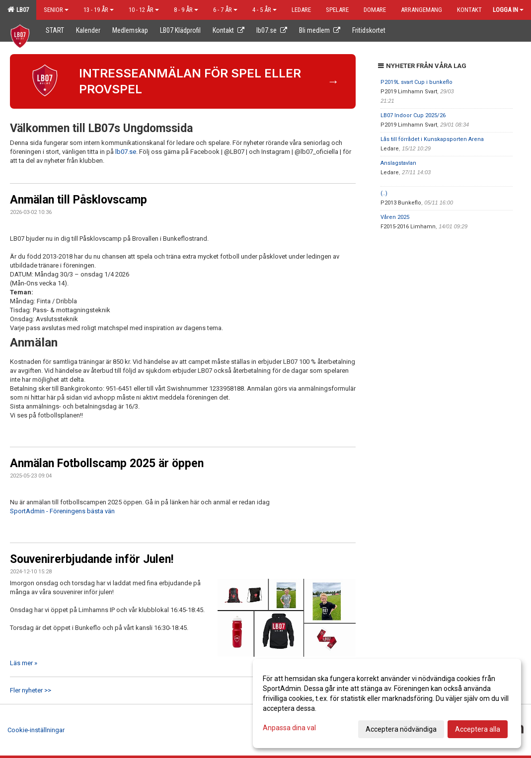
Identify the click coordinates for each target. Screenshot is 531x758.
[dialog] (387, 703)
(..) (383, 193)
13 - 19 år (98, 9)
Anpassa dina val (289, 728)
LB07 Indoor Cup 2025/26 (413, 115)
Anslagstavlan (398, 163)
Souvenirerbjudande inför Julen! (91, 559)
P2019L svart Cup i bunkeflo (416, 82)
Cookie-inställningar (36, 730)
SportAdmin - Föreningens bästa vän (62, 511)
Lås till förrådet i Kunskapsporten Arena (432, 139)
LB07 (18, 9)
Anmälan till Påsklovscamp (78, 200)
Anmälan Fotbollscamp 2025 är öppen (107, 463)
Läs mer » (23, 663)
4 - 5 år (264, 9)
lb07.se (125, 151)
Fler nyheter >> (30, 690)
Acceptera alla (477, 729)
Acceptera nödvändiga (401, 729)
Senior (56, 9)
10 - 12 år (144, 9)
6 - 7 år (225, 9)
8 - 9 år (186, 9)
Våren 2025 (394, 217)
